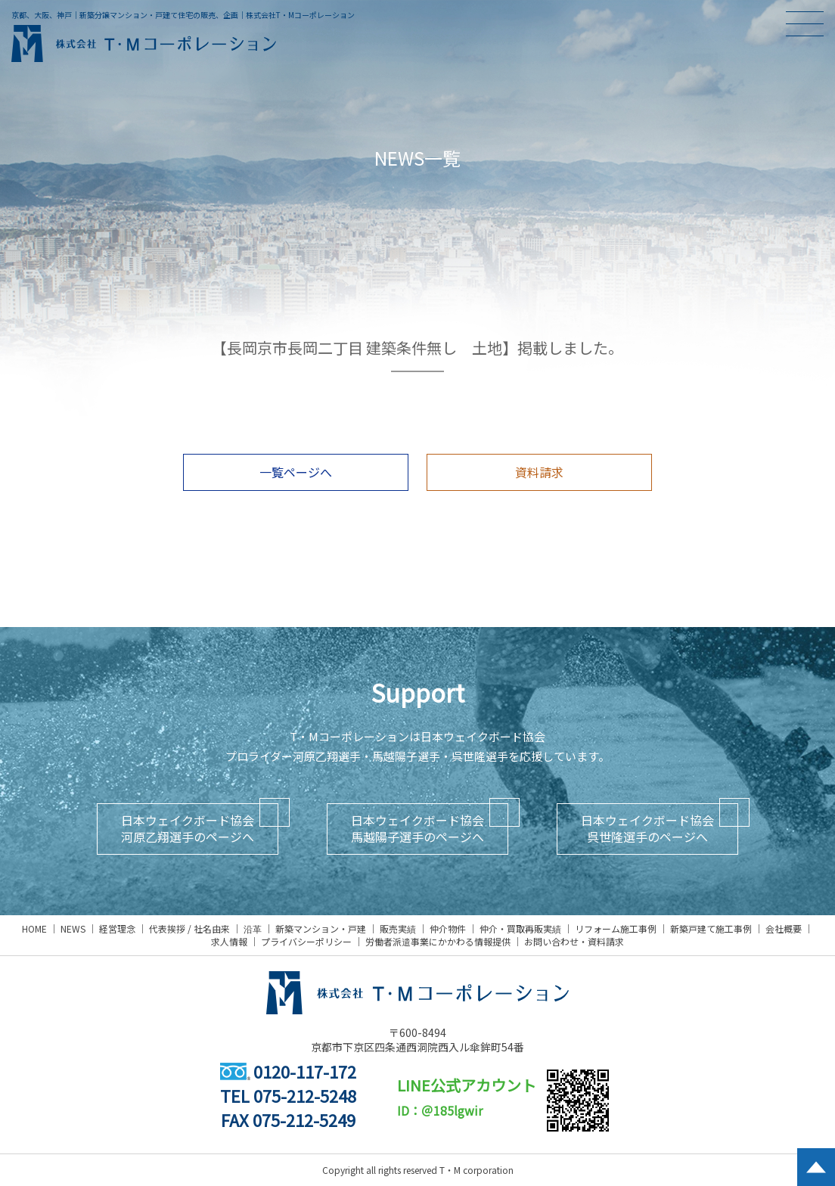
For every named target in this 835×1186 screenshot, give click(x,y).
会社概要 (783, 928)
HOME (34, 928)
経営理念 (117, 928)
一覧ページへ (295, 472)
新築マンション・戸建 (320, 928)
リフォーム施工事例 (616, 928)
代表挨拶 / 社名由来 (189, 928)
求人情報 (229, 941)
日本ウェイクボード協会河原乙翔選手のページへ (187, 828)
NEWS (73, 928)
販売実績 (398, 928)
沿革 (253, 928)
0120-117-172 (288, 1071)
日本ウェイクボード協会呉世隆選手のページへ (647, 828)
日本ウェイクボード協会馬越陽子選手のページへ (417, 828)
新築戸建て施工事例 (711, 928)
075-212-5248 (304, 1095)
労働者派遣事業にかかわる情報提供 (438, 941)
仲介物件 (448, 928)
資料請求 (539, 472)
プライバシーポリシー (306, 941)
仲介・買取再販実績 (520, 928)
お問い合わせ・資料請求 (574, 941)
